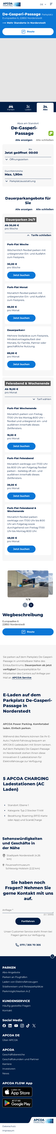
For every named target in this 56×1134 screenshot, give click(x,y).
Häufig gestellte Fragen (16, 1005)
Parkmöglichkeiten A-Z (16, 991)
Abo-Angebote (11, 972)
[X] (34, 1025)
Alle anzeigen (23, 140)
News (5, 1073)
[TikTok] (28, 1025)
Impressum (8, 1130)
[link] (28, 945)
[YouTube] (16, 1025)
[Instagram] (22, 1025)
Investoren (8, 1068)
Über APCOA (10, 1040)
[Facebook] (4, 1025)
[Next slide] (31, 605)
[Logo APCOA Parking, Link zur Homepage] (12, 4)
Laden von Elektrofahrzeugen (20, 981)
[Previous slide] (25, 605)
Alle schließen (45, 140)
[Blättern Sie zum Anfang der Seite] (52, 956)
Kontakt (7, 1010)
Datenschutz (9, 1126)
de (43, 4)
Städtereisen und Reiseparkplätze (22, 986)
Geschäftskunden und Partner (20, 1059)
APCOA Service (21, 677)
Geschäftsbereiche (13, 1054)
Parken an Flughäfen (14, 977)
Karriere (7, 1064)
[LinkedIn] (10, 1025)
